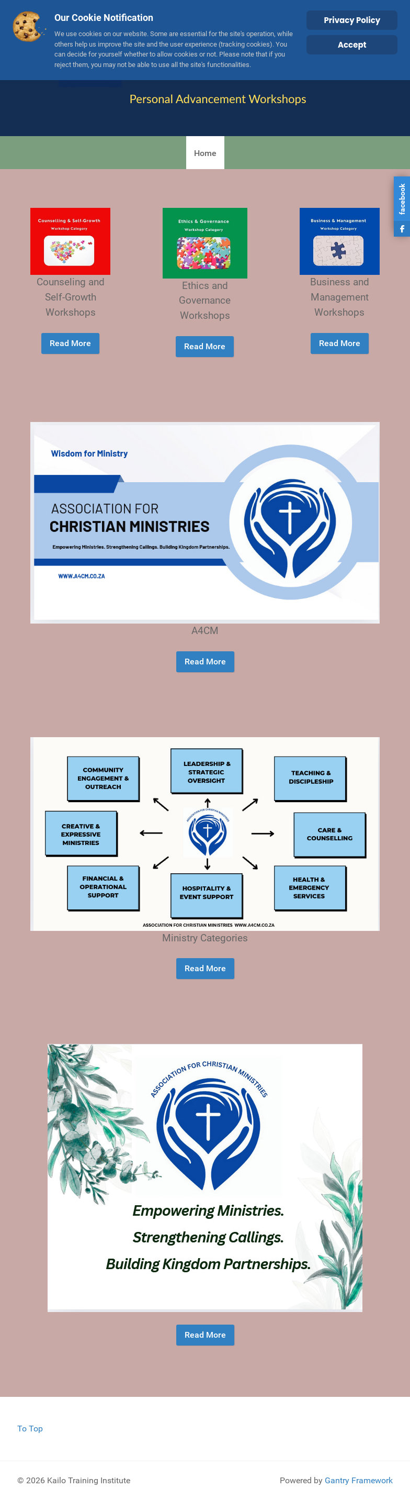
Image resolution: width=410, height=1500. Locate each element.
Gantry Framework (359, 1480)
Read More (70, 343)
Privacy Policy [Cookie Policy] (352, 20)
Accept (352, 44)
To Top (30, 1429)
